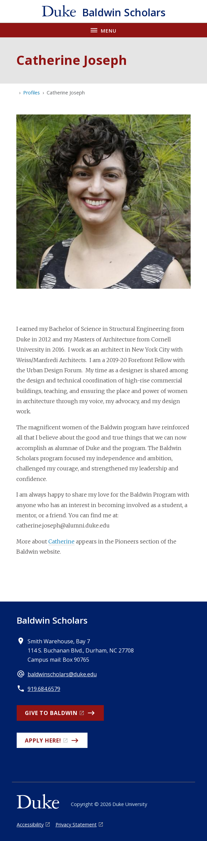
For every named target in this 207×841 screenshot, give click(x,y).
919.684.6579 (44, 689)
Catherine (61, 541)
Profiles (31, 92)
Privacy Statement (76, 824)
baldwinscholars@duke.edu (62, 674)
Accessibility (30, 824)
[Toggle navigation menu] (103, 30)
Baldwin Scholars (52, 620)
